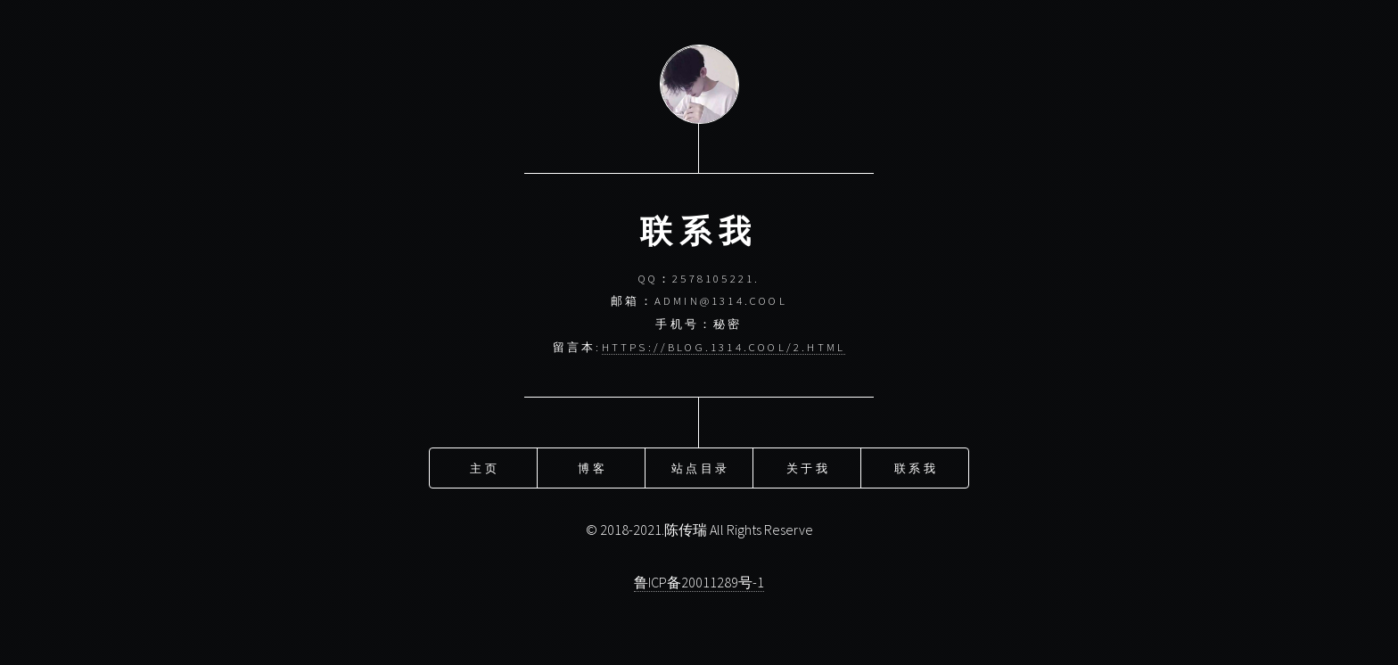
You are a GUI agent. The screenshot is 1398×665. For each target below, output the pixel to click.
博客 (592, 467)
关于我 (808, 467)
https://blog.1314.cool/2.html (724, 347)
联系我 (916, 467)
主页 (484, 467)
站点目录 (700, 467)
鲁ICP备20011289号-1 (699, 582)
